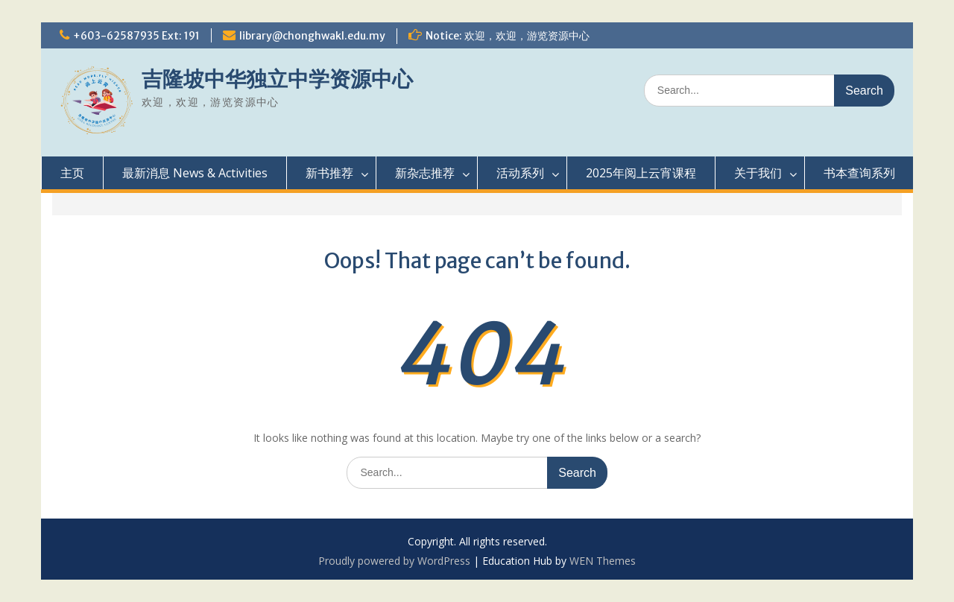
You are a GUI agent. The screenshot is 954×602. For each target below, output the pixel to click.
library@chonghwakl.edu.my (312, 35)
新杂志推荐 (425, 173)
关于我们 (758, 173)
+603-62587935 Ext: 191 (136, 35)
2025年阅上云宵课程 (641, 173)
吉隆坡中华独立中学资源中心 (277, 79)
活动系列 (520, 173)
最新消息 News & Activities (195, 173)
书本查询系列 (859, 173)
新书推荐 (329, 173)
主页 (72, 173)
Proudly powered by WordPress (394, 561)
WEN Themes (602, 561)
